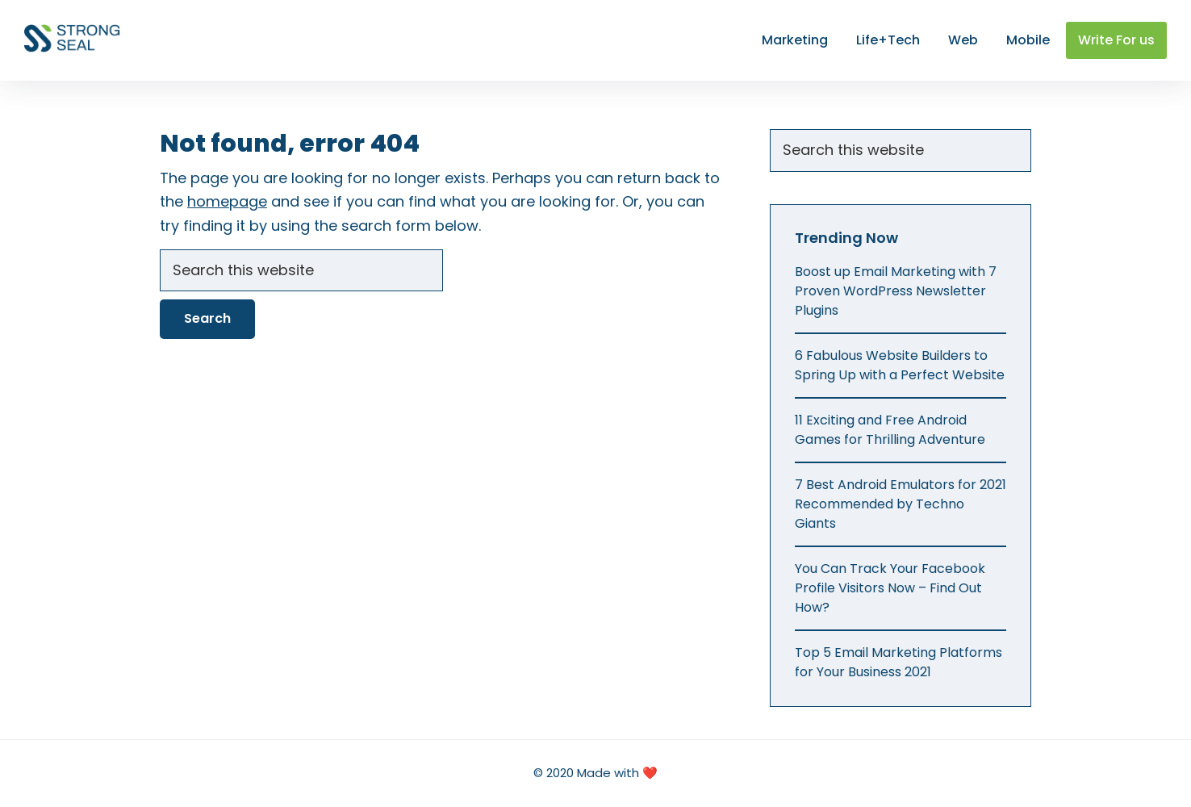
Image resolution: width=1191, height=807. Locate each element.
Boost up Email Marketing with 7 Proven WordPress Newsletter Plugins (896, 291)
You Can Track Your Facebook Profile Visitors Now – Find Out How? (890, 588)
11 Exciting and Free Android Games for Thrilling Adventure (890, 430)
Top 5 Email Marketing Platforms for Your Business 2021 (898, 662)
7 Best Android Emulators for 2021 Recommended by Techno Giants (900, 504)
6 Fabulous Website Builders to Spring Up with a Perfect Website (900, 365)
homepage (227, 201)
